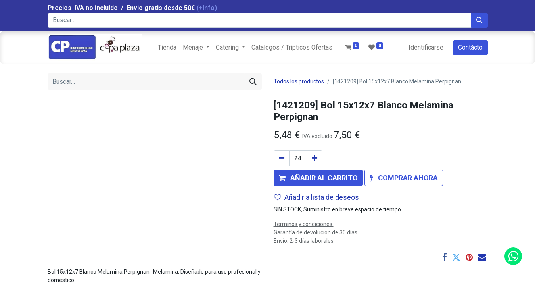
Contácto (470, 47)
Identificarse (425, 47)
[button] (318, 178)
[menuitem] (167, 48)
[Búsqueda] (479, 20)
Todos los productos (299, 81)
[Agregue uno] (314, 158)
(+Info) (206, 8)
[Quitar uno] (282, 158)
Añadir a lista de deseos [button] (316, 197)
